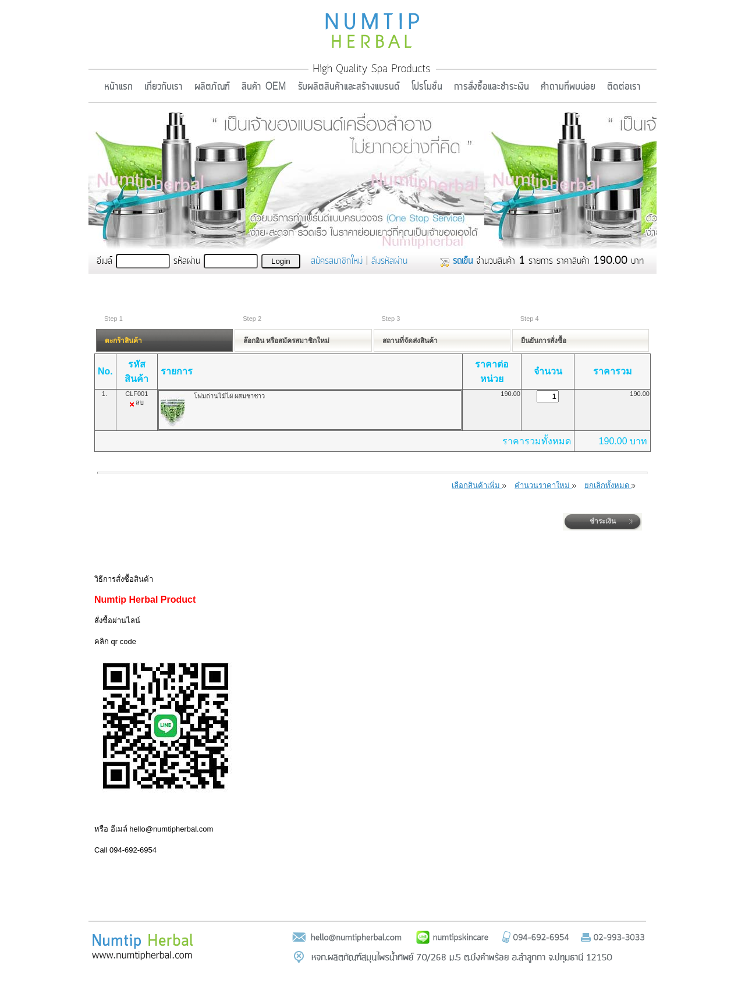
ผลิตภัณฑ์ (212, 87)
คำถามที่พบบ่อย (568, 87)
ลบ (140, 402)
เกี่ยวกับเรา (163, 87)
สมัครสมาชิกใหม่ (337, 261)
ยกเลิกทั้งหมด (610, 485)
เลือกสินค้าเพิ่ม (479, 485)
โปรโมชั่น (426, 87)
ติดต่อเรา (623, 87)
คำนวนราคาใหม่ (545, 485)
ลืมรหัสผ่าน (389, 261)
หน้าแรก (118, 87)
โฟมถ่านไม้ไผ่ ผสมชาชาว (229, 396)
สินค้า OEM (264, 87)
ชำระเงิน (603, 521)
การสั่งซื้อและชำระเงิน (491, 87)
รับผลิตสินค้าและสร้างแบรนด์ (349, 87)
